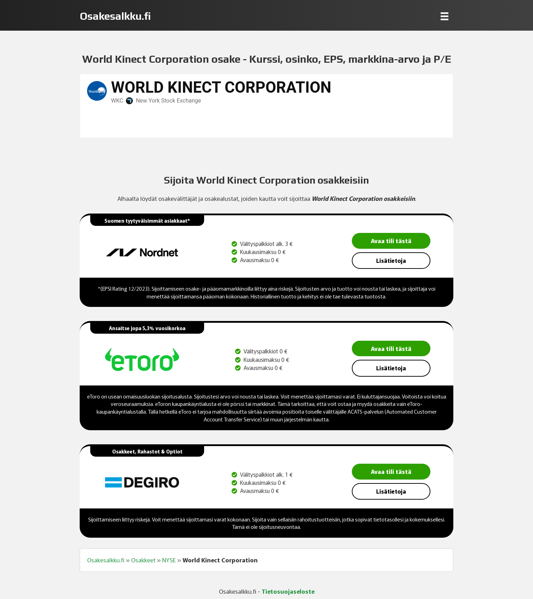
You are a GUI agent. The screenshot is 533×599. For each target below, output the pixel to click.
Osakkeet (143, 560)
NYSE (169, 560)
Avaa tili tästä (391, 240)
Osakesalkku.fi (105, 560)
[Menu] (444, 16)
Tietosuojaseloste (288, 591)
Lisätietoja (391, 260)
